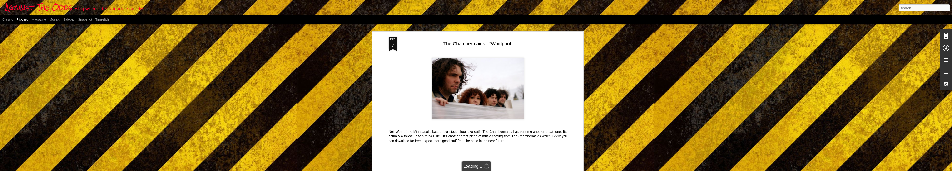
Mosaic (54, 19)
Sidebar (69, 19)
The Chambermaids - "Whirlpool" (478, 43)
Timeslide (102, 19)
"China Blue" (431, 136)
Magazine (39, 19)
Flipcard (22, 19)
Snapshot (85, 19)
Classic (7, 19)
